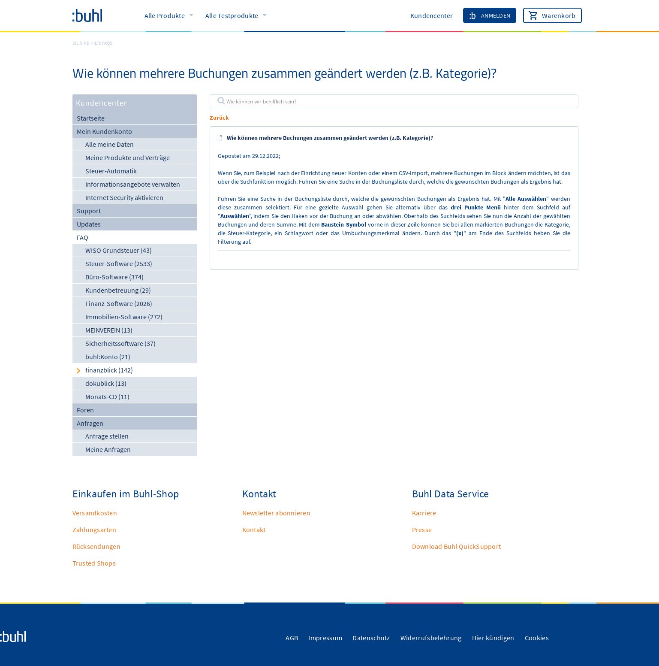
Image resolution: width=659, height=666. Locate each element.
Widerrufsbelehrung (431, 637)
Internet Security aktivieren (124, 197)
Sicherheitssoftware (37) (120, 343)
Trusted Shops (94, 563)
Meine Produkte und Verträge (127, 157)
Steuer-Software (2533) (118, 263)
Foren (85, 410)
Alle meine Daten (109, 144)
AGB (292, 637)
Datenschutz (371, 637)
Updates (89, 224)
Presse (422, 529)
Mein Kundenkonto (104, 131)
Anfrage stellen (107, 436)
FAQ (82, 237)
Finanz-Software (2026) (118, 303)
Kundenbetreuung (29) (118, 290)
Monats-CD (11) (107, 396)
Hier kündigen (493, 637)
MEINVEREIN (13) (108, 330)
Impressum (325, 637)
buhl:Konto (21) (107, 356)
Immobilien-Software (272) (123, 316)
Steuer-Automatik (111, 170)
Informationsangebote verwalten (132, 184)
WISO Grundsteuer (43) (118, 250)
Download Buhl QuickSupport (456, 546)
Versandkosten (94, 513)
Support (89, 210)
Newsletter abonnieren (276, 513)
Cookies (537, 637)
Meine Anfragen (108, 449)
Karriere (424, 513)
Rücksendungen (96, 546)
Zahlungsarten (94, 529)
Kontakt (254, 529)
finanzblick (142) (109, 370)
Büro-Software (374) (114, 276)
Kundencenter (431, 15)
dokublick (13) (105, 383)
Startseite (91, 118)
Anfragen (90, 423)
